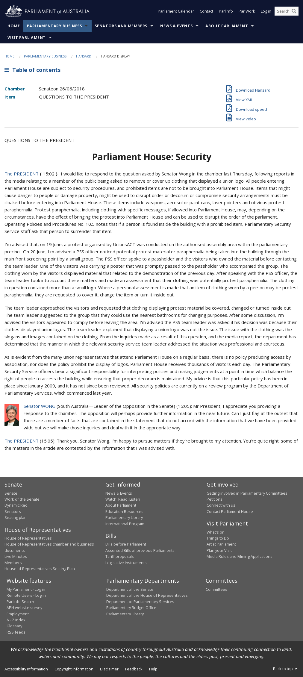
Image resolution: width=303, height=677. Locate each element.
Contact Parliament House (230, 511)
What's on (216, 532)
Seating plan (15, 517)
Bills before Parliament (125, 544)
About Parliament (226, 25)
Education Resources (124, 511)
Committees (216, 589)
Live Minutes (15, 556)
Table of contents (32, 69)
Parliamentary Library (124, 517)
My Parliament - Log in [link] (26, 589)
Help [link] (153, 669)
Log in (266, 11)
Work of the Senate (22, 499)
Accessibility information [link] (26, 669)
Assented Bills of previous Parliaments (140, 550)
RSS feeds (16, 632)
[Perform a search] (294, 11)
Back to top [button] (286, 668)
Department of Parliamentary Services (140, 601)
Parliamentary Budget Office (131, 607)
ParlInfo (226, 11)
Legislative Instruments (126, 562)
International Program (124, 523)
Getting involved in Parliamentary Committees (247, 493)
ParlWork (247, 11)
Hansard (83, 56)
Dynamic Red (16, 505)
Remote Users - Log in (26, 595)
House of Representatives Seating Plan (39, 568)
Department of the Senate (129, 589)
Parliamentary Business (54, 25)
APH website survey (24, 607)
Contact (206, 11)
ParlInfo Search (20, 601)
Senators (12, 511)
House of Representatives (28, 538)
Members (13, 562)
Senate (10, 493)
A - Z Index (16, 620)
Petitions (214, 499)
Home (13, 25)
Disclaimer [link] (109, 669)
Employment (18, 614)
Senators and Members (121, 25)
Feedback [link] (134, 669)
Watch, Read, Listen (122, 499)
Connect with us (221, 505)
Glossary (14, 625)
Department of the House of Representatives (147, 595)
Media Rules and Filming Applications (239, 556)
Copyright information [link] (73, 669)
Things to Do (218, 538)
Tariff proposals (119, 556)
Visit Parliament (26, 37)
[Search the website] (287, 11)
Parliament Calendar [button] (176, 11)
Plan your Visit (219, 550)
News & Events (176, 25)
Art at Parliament (221, 544)
